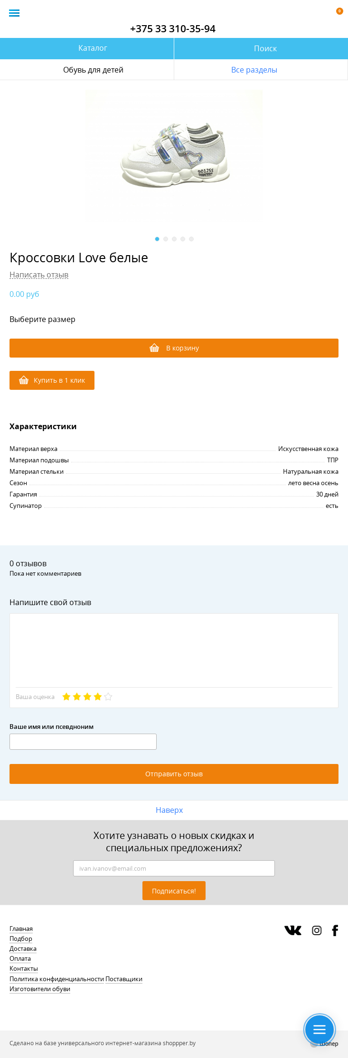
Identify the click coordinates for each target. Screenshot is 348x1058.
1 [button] (157, 239)
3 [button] (174, 239)
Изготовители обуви (39, 988)
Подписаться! (174, 890)
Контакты (23, 968)
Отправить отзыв (174, 773)
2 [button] (165, 239)
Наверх (169, 810)
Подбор (20, 938)
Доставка (23, 948)
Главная (21, 928)
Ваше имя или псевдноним (51, 726)
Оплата (20, 958)
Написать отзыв (38, 275)
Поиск (265, 48)
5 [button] (191, 239)
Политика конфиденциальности (56, 979)
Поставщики (123, 979)
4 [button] (182, 239)
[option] (174, 156)
